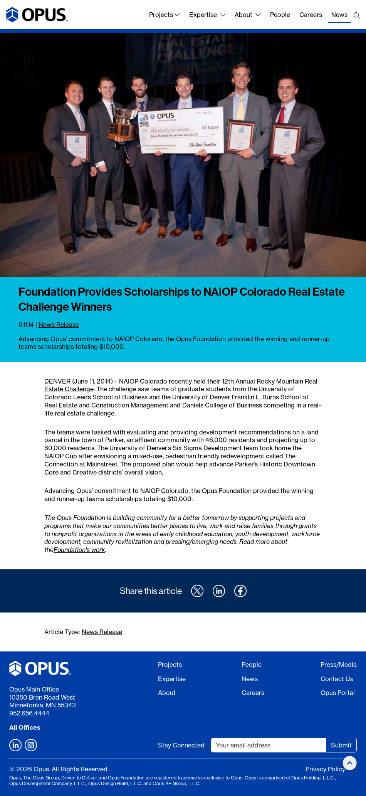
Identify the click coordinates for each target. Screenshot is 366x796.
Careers (310, 15)
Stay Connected (181, 745)
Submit (341, 745)
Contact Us (337, 679)
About (248, 15)
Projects (164, 15)
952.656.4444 (29, 713)
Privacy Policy (325, 769)
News (339, 15)
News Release (59, 324)
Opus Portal (338, 693)
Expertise (207, 15)
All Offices (24, 727)
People (280, 15)
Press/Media (339, 664)
